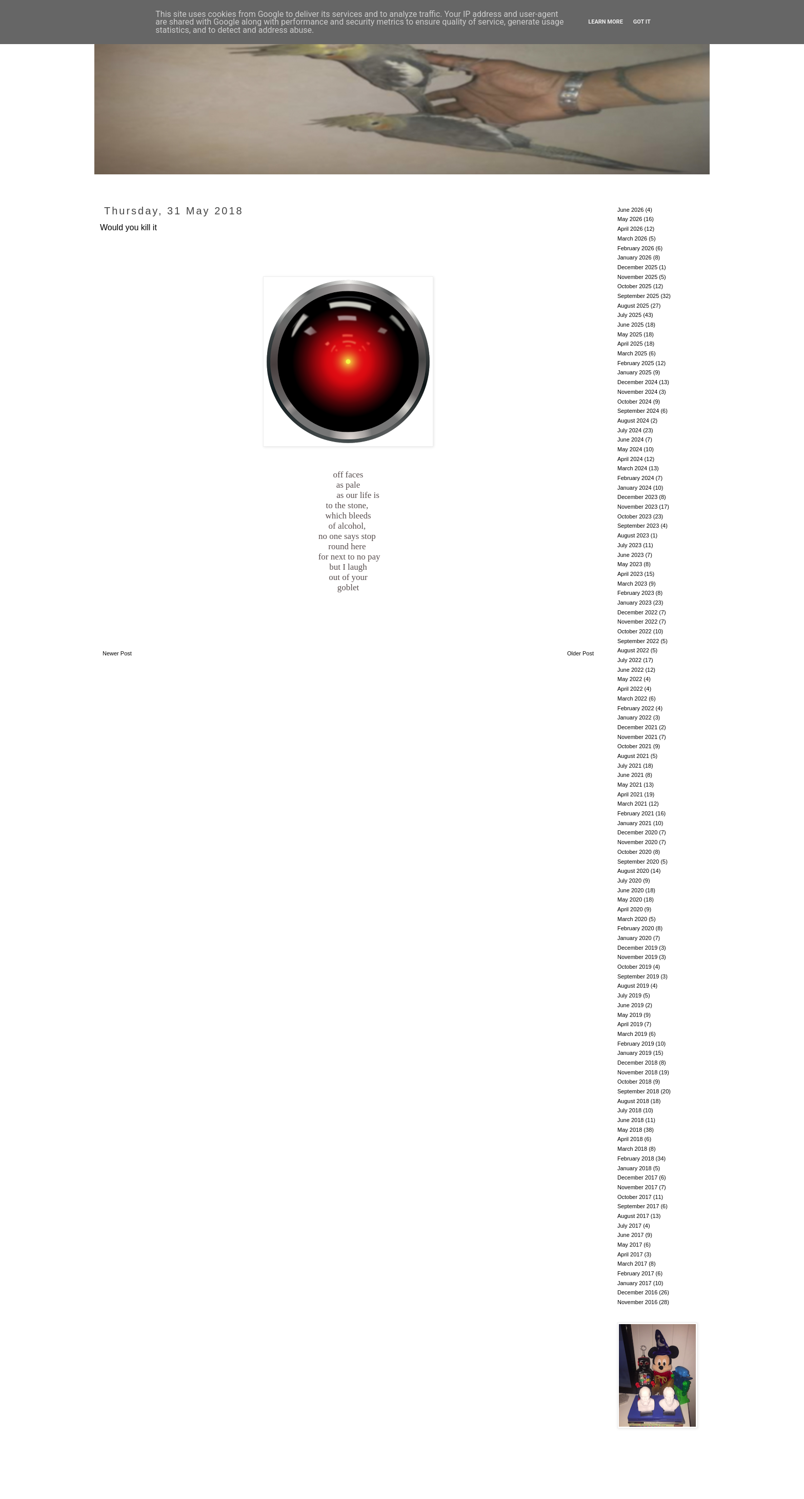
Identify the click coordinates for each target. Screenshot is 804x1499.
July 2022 (629, 660)
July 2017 (629, 1226)
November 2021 (637, 737)
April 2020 (630, 909)
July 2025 (629, 315)
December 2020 (637, 832)
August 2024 (633, 420)
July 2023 (629, 545)
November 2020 (637, 842)
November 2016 (637, 1302)
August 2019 (633, 986)
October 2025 (634, 286)
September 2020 (638, 861)
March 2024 (632, 468)
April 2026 (630, 229)
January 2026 (634, 257)
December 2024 (637, 382)
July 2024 (629, 430)
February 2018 (635, 1158)
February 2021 (635, 813)
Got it (642, 21)
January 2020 (634, 938)
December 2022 (637, 612)
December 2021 (637, 727)
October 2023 (634, 516)
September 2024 (638, 411)
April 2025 (630, 344)
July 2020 (629, 880)
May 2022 (629, 679)
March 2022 (632, 698)
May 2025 (629, 334)
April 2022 (630, 689)
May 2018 (629, 1130)
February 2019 (635, 1044)
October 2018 (634, 1081)
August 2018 (633, 1101)
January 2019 (634, 1053)
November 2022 (637, 621)
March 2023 (632, 584)
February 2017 (635, 1273)
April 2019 (630, 1024)
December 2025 (637, 267)
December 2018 (637, 1063)
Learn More (605, 21)
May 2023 (629, 564)
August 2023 (633, 535)
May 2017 (629, 1245)
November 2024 (637, 392)
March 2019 (632, 1034)
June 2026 (630, 210)
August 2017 (633, 1216)
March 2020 (632, 919)
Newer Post (117, 653)
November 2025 (637, 277)
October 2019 (634, 967)
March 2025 (632, 353)
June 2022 (630, 670)
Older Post (580, 653)
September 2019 (638, 976)
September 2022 (638, 641)
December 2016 (637, 1292)
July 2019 (629, 995)
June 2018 (630, 1120)
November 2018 (637, 1072)
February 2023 (635, 593)
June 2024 (630, 439)
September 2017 (638, 1206)
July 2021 (629, 766)
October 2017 (634, 1197)
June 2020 (630, 890)
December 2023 (637, 497)
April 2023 (630, 574)
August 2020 (633, 871)
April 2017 (630, 1254)
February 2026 (635, 248)
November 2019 (637, 957)
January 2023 (634, 602)
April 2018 (630, 1139)
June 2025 (630, 325)
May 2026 (629, 219)
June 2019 (630, 1005)
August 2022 (633, 650)
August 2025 (633, 306)
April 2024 (630, 459)
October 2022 (634, 631)
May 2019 (629, 1015)
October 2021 (634, 746)
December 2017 (637, 1177)
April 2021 (630, 794)
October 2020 (634, 852)
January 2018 (634, 1168)
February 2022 (635, 708)
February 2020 (635, 928)
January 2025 (634, 372)
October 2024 (634, 401)
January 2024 (634, 488)
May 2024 (629, 449)
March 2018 (632, 1149)
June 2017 (630, 1235)
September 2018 (638, 1091)
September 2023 (638, 526)
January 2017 (634, 1283)
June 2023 (630, 555)
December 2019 (637, 948)
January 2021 (634, 823)
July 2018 (629, 1110)
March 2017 (632, 1264)
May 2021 (629, 785)
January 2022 (634, 717)
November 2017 (637, 1187)
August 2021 (633, 756)
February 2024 (635, 478)
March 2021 (632, 804)
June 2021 (630, 775)
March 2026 (632, 238)
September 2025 (638, 296)
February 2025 (635, 363)
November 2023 (637, 507)
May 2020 (629, 899)
